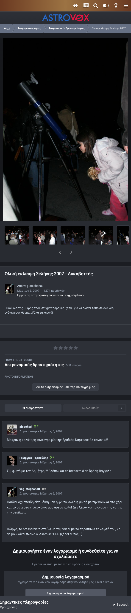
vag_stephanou (33, 274)
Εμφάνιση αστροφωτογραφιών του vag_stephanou (51, 283)
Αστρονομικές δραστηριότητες (34, 352)
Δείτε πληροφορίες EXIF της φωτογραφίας (65, 375)
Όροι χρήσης (8, 607)
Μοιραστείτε (32, 396)
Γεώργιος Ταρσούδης (34, 446)
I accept (120, 604)
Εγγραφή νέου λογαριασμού (65, 581)
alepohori (26, 415)
